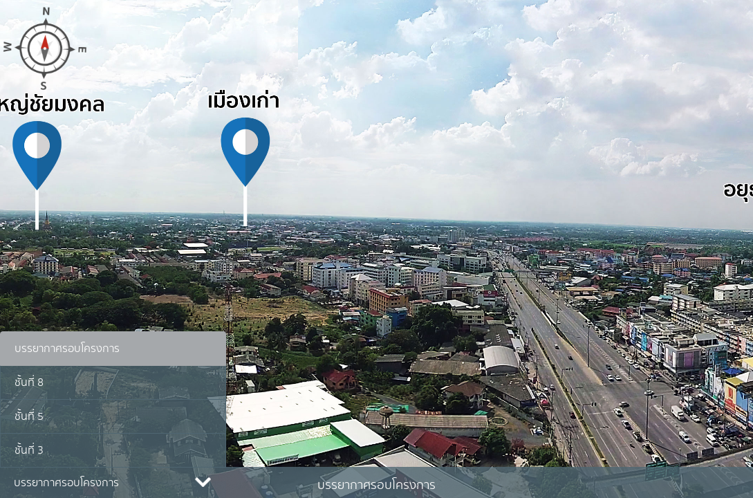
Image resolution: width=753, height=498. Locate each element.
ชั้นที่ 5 (29, 416)
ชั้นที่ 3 (29, 450)
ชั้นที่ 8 (29, 382)
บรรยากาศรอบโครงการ (67, 349)
